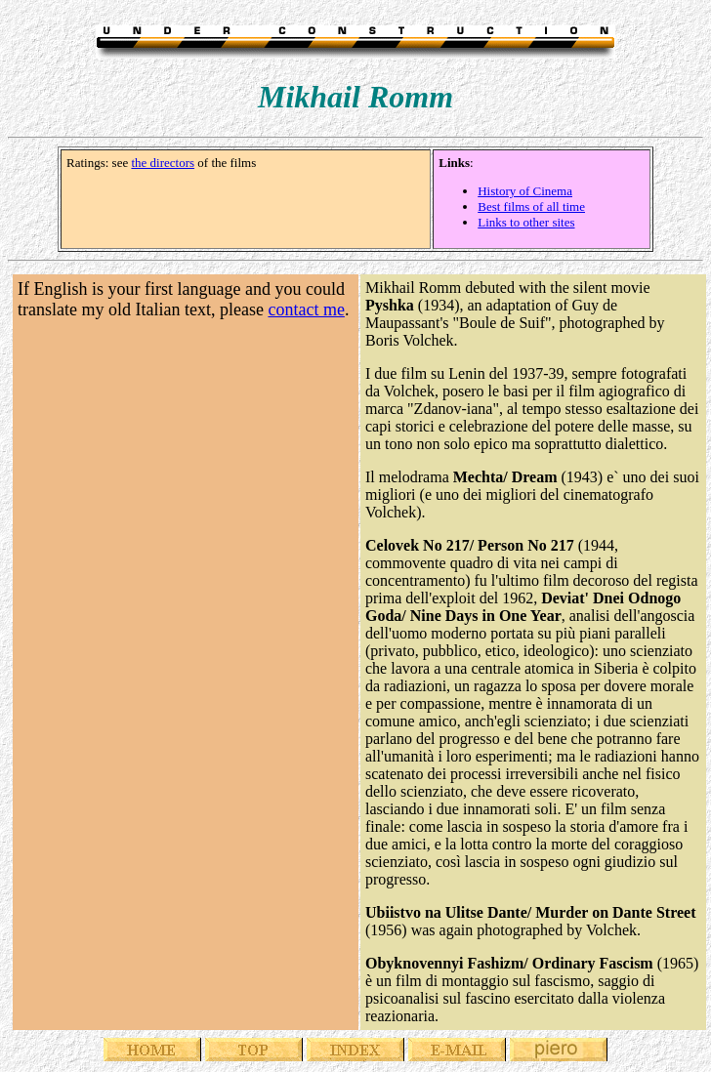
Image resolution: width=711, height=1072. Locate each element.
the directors (162, 162)
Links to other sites (526, 222)
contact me (306, 309)
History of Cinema (525, 191)
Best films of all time (531, 206)
